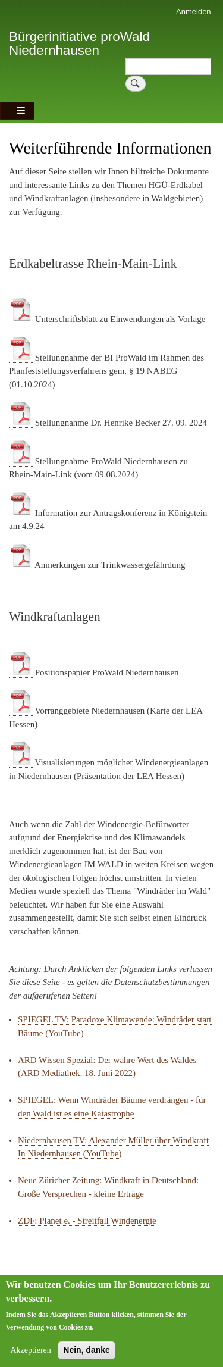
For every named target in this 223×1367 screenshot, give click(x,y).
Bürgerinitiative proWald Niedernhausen (79, 43)
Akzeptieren (30, 1358)
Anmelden (193, 11)
